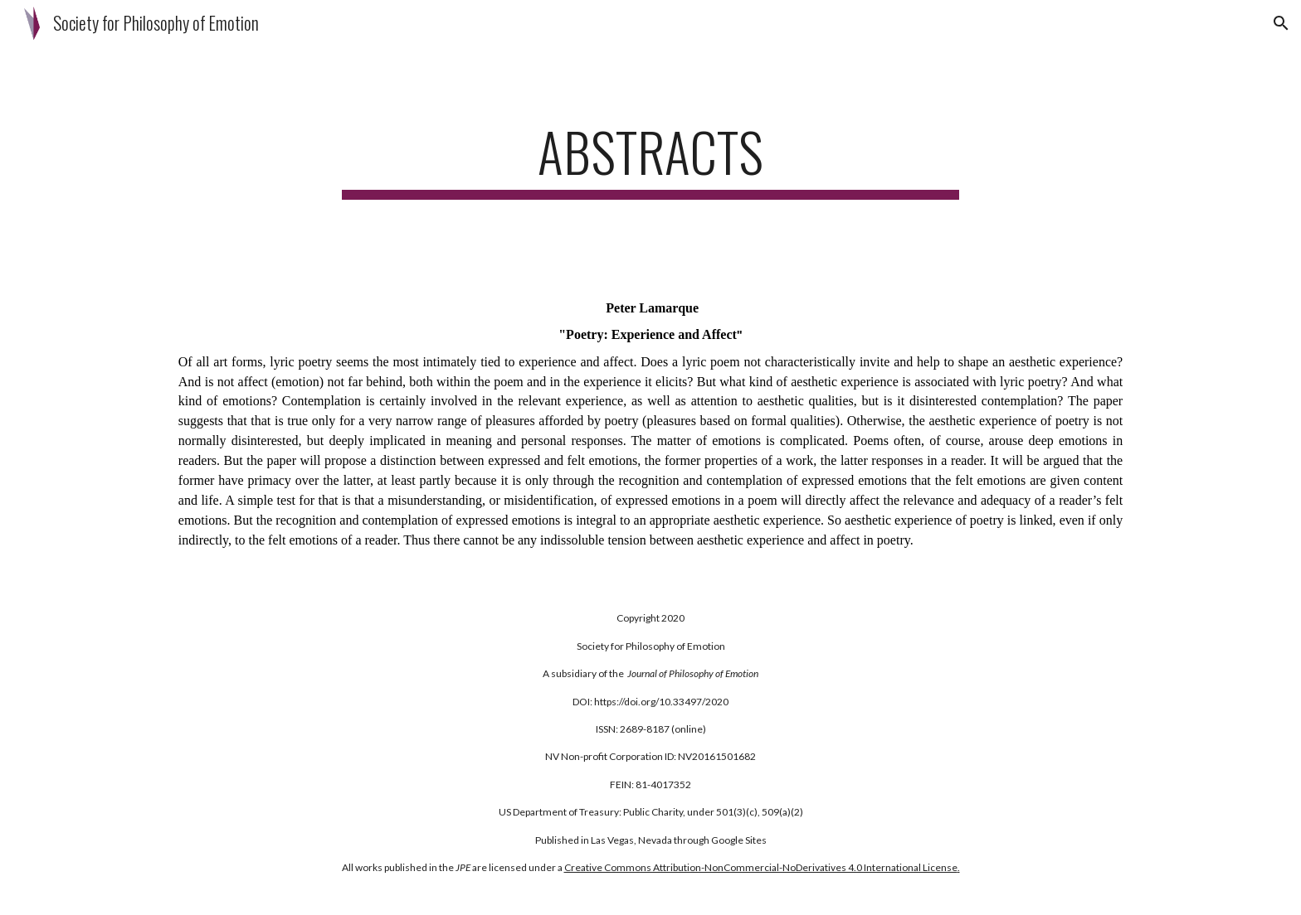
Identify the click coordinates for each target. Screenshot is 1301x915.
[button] (1281, 23)
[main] (650, 159)
